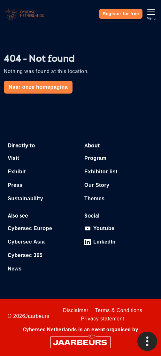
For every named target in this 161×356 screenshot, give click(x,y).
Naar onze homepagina (38, 87)
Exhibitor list (101, 171)
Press (15, 185)
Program (95, 158)
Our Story (96, 185)
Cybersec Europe (30, 228)
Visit (13, 158)
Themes (94, 198)
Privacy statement (102, 318)
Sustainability (25, 198)
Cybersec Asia (26, 241)
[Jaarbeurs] (80, 342)
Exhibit (17, 171)
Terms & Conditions (118, 310)
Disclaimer (75, 310)
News (15, 268)
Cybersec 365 (25, 255)
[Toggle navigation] (151, 13)
